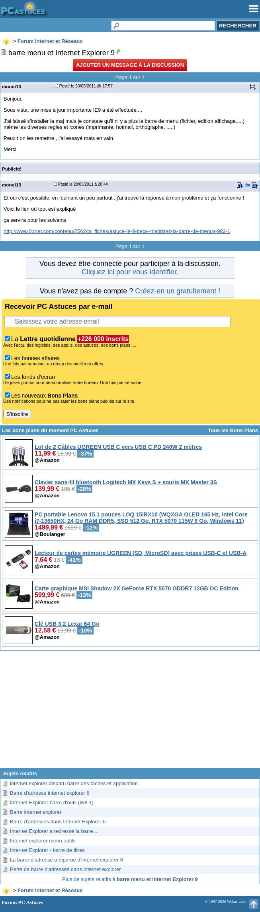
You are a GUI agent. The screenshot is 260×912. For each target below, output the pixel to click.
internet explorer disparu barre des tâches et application (74, 783)
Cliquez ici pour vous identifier (129, 272)
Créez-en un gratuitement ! (177, 291)
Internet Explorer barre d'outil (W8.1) (52, 802)
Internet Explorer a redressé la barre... (54, 831)
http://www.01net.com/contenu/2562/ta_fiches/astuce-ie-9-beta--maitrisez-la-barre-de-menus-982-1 (117, 231)
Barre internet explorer (35, 812)
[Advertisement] (130, 712)
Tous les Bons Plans (233, 430)
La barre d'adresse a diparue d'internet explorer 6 (66, 860)
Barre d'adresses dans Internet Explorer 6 (58, 822)
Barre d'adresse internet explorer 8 (50, 793)
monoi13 (11, 86)
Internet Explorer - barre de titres (47, 850)
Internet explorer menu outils (43, 841)
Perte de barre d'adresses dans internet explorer (65, 869)
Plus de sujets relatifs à (130, 879)
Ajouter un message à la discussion (130, 65)
